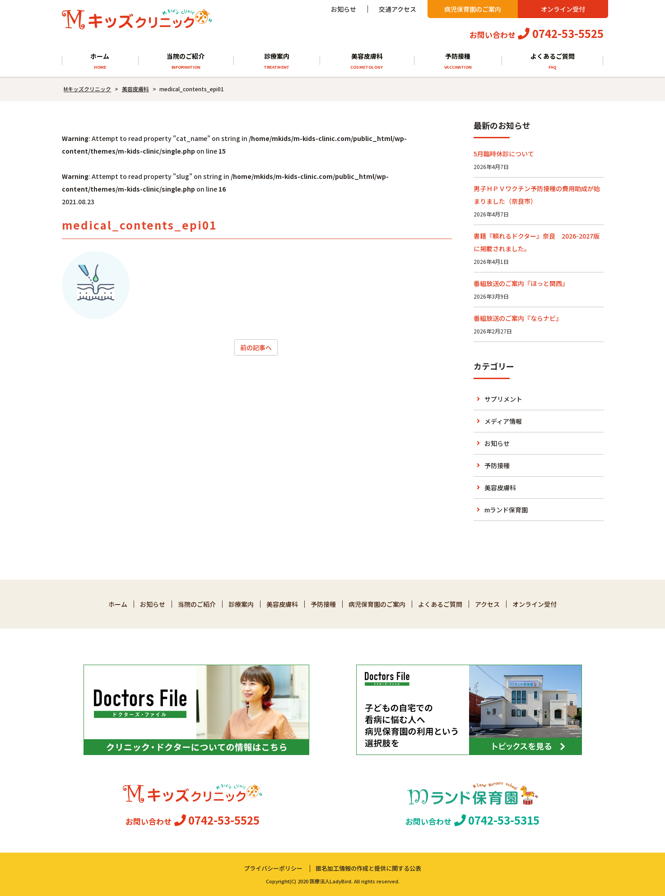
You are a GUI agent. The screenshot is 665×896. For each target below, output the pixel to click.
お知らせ (343, 9)
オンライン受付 (563, 9)
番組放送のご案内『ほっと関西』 (521, 283)
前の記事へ (256, 347)
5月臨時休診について (504, 153)
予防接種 (458, 61)
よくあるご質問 (552, 61)
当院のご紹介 (185, 61)
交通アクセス (397, 9)
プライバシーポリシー (273, 868)
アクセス (487, 604)
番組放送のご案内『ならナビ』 (518, 318)
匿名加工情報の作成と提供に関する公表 (368, 868)
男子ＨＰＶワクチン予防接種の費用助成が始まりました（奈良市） (537, 195)
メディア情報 (503, 421)
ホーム (100, 61)
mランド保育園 (506, 509)
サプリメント (503, 398)
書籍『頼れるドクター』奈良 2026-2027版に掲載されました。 (537, 242)
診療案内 (276, 61)
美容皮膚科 (367, 61)
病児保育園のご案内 (472, 9)
